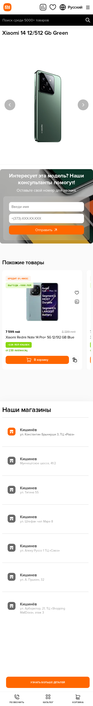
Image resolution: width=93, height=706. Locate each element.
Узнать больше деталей (48, 682)
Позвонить (16, 699)
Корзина (78, 699)
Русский (70, 7)
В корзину (37, 360)
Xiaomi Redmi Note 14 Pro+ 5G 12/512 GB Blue (40, 337)
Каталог (48, 699)
